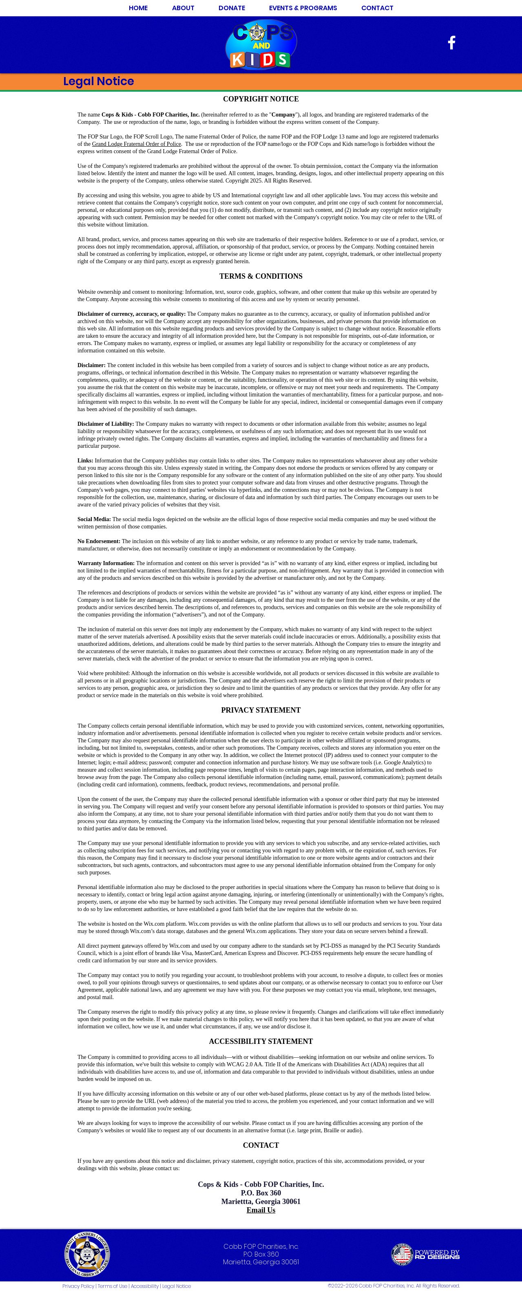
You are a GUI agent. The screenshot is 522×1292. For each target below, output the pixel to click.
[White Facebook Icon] (451, 42)
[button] (303, 8)
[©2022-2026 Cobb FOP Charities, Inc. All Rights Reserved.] (387, 1286)
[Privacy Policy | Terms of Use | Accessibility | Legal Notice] (134, 1286)
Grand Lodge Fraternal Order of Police (136, 144)
